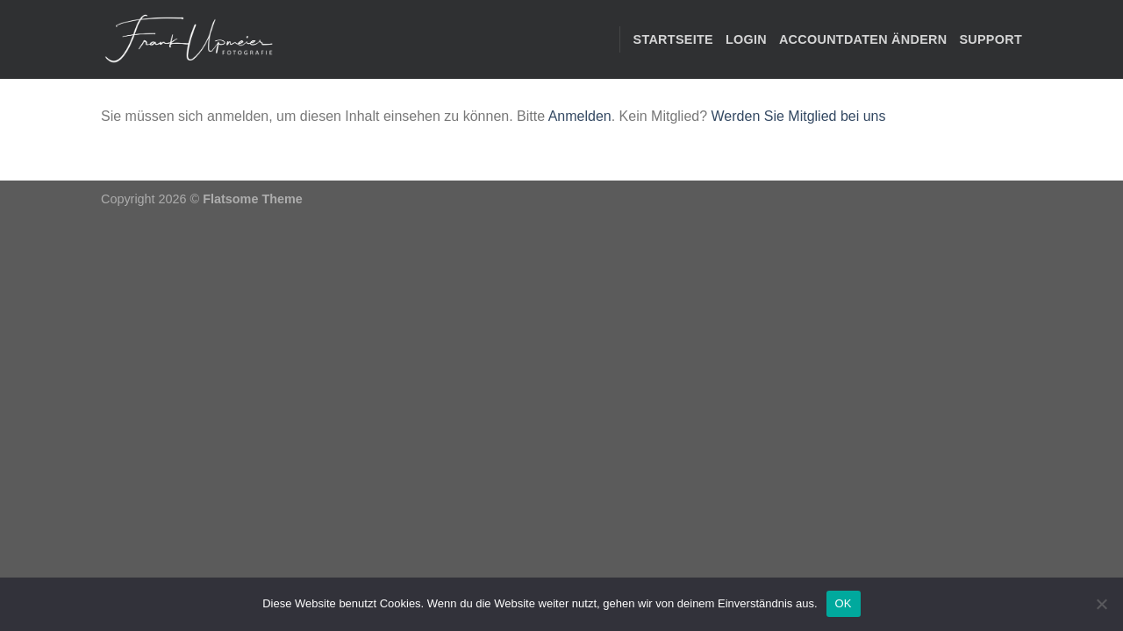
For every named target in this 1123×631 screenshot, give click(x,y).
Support (990, 39)
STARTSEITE (673, 39)
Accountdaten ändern (863, 39)
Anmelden (580, 116)
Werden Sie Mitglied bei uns (799, 116)
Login (746, 39)
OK (843, 603)
